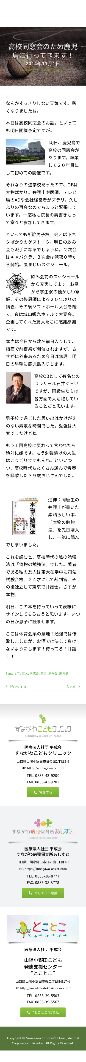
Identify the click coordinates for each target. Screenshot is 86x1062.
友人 (25, 673)
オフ (17, 673)
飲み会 (53, 673)
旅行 (44, 673)
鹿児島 (63, 673)
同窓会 (34, 673)
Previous (19, 686)
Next (71, 686)
